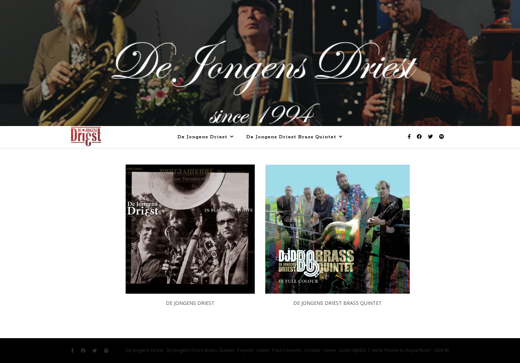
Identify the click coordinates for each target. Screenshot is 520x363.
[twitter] (431, 136)
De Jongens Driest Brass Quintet (291, 137)
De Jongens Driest (202, 137)
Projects (245, 350)
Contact (312, 350)
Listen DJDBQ (352, 350)
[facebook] (420, 136)
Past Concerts (287, 350)
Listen (263, 350)
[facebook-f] (410, 136)
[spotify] (441, 136)
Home (329, 350)
